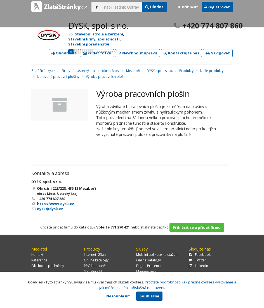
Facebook (200, 254)
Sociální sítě (93, 271)
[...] (121, 7)
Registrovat (217, 6)
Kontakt (37, 254)
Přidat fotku (97, 53)
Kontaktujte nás (181, 53)
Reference (39, 260)
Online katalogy (96, 260)
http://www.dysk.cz (55, 203)
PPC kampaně (95, 265)
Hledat (154, 6)
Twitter (197, 260)
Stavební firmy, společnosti (94, 39)
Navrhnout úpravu (137, 53)
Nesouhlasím (118, 296)
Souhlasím (149, 296)
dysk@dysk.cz (50, 208)
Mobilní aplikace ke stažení (157, 254)
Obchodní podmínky (47, 265)
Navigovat (218, 53)
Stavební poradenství (88, 44)
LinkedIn (198, 265)
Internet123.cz (95, 254)
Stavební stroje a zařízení (99, 34)
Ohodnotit (63, 53)
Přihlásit (188, 6)
